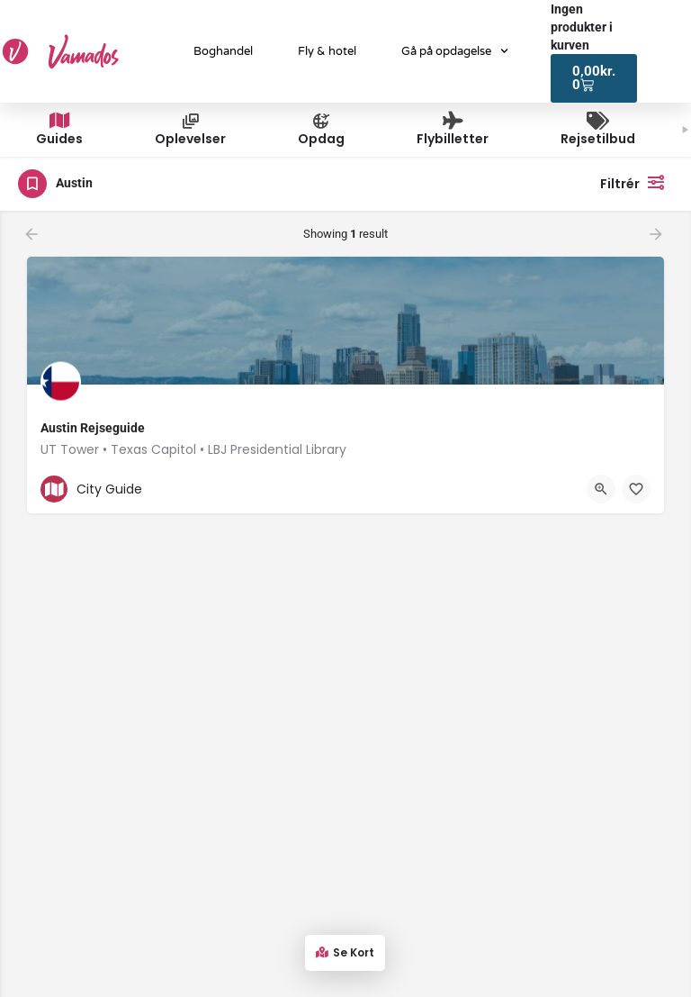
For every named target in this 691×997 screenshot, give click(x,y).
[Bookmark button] (636, 489)
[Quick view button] (601, 489)
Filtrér (636, 182)
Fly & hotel (327, 51)
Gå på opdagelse (454, 51)
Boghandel (223, 51)
